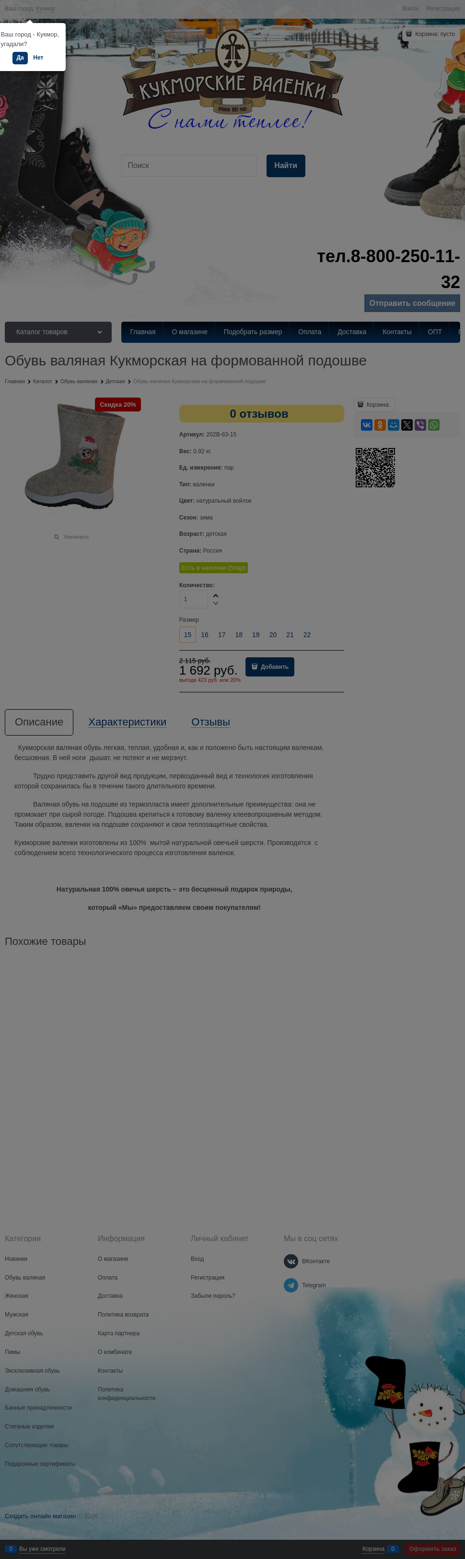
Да (19, 57)
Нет (38, 57)
